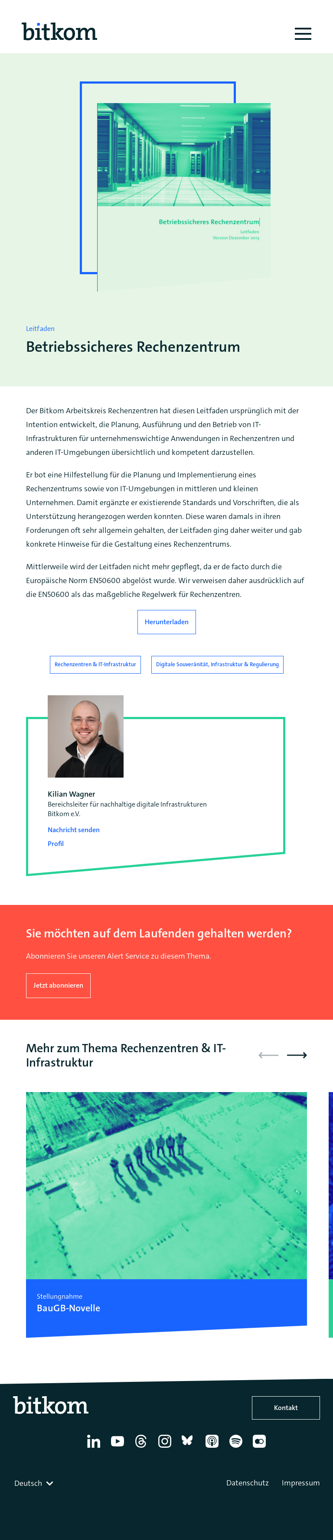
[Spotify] (237, 1447)
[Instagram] (166, 1447)
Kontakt (286, 1407)
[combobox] (34, 1483)
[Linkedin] (95, 1447)
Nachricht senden (74, 829)
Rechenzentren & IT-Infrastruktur (95, 664)
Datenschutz (247, 1483)
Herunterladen (167, 621)
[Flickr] (261, 1447)
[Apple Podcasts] (214, 1447)
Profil (56, 843)
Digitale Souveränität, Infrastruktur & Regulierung (217, 664)
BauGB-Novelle (68, 1308)
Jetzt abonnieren (58, 985)
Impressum (301, 1483)
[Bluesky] (190, 1447)
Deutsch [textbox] (28, 1483)
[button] (297, 1055)
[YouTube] (119, 1447)
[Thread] (142, 1447)
